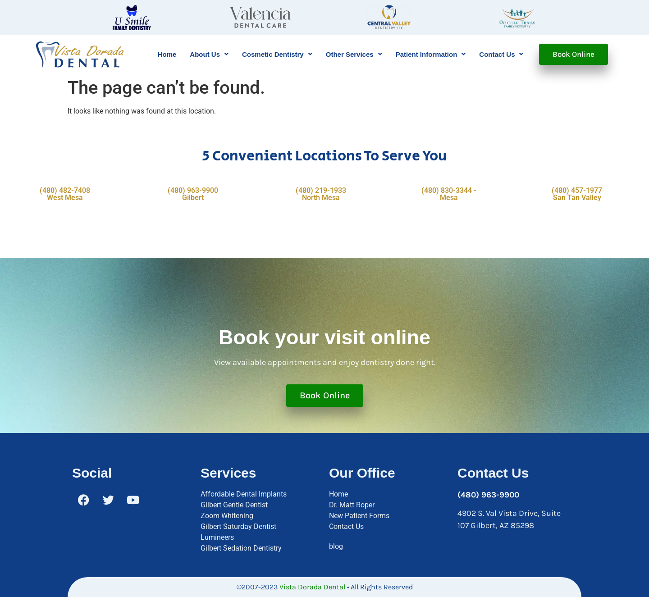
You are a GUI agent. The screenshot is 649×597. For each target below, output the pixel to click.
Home (167, 54)
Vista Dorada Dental (312, 587)
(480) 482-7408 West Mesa (65, 194)
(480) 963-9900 (488, 495)
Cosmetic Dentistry (277, 54)
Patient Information (431, 54)
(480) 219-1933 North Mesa (321, 194)
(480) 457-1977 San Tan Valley (577, 194)
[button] (209, 54)
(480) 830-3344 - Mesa (448, 194)
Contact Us (501, 54)
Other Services (354, 54)
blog (336, 546)
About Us (209, 54)
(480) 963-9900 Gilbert (193, 194)
